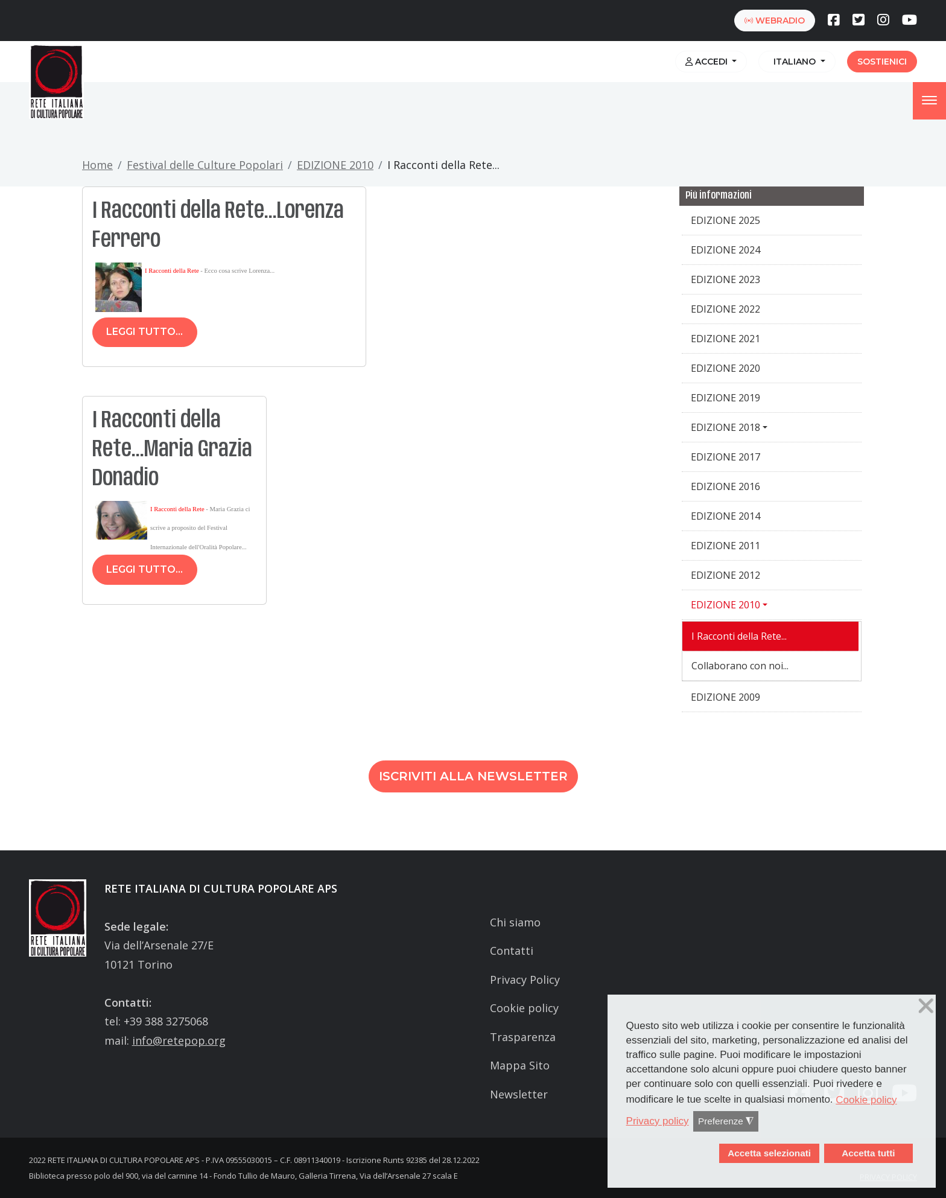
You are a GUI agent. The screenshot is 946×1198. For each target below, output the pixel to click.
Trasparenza (523, 1037)
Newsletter (519, 1094)
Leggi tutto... (144, 331)
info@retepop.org (179, 1040)
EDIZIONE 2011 (725, 545)
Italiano (793, 61)
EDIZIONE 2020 (725, 368)
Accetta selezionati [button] (769, 1153)
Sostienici (882, 61)
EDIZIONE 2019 (725, 397)
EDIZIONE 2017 (725, 457)
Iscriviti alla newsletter (473, 776)
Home (97, 165)
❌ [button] (926, 1006)
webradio (774, 20)
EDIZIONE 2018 (725, 427)
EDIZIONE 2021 (725, 338)
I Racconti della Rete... (739, 636)
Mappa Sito (520, 1065)
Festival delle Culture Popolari (205, 165)
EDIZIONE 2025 (725, 220)
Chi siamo (515, 922)
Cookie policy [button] (866, 1100)
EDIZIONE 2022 (725, 309)
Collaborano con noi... (740, 665)
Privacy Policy (525, 979)
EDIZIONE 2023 (725, 279)
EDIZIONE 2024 (725, 249)
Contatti (511, 950)
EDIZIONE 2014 (725, 516)
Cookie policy (524, 1008)
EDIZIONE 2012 (725, 575)
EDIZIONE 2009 (725, 697)
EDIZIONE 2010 (335, 165)
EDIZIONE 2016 (725, 486)
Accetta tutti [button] (868, 1153)
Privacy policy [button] (657, 1121)
